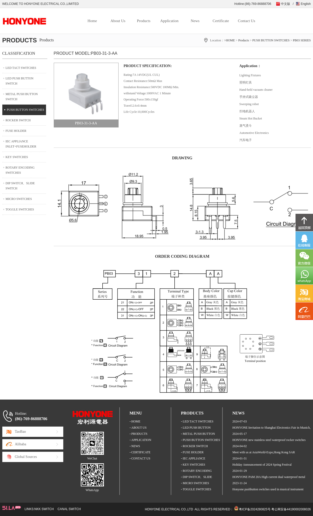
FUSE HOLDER (16, 131)
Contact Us (246, 21)
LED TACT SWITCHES (21, 68)
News (195, 21)
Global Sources (26, 457)
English (306, 4)
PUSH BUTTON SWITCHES (271, 40)
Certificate (221, 21)
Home (92, 21)
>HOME (229, 40)
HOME (135, 421)
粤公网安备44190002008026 (291, 509)
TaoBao (20, 432)
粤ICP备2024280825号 (255, 509)
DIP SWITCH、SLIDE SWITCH (20, 185)
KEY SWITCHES (17, 157)
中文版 (285, 4)
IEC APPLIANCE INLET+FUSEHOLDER (21, 144)
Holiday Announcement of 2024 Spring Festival (262, 464)
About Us (118, 21)
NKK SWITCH (44, 509)
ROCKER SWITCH (18, 120)
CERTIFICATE (141, 452)
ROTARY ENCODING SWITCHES (20, 170)
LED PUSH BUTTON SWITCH (19, 81)
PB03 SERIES (302, 40)
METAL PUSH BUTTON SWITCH (22, 96)
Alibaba (20, 444)
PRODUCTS (139, 434)
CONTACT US (140, 458)
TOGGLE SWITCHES (20, 209)
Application (169, 21)
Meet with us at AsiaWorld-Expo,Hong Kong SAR (263, 452)
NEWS (135, 446)
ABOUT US (139, 427)
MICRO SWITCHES (19, 199)
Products (143, 21)
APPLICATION (141, 440)
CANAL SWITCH (69, 509)
